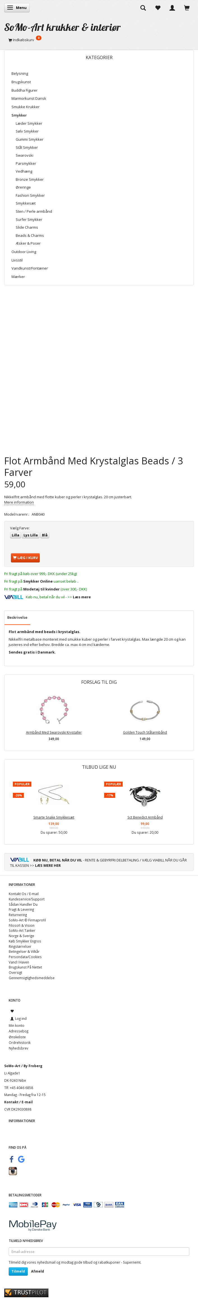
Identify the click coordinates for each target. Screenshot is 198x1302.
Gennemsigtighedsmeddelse (32, 978)
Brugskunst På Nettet (25, 967)
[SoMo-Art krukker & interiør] (62, 27)
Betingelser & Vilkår (24, 951)
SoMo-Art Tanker (22, 930)
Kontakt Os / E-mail (24, 893)
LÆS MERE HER (48, 865)
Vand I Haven (19, 962)
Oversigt (15, 972)
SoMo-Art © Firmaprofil (27, 920)
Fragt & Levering (21, 909)
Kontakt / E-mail (18, 1102)
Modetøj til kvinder (41, 589)
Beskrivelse (17, 617)
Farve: (20, 527)
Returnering (18, 914)
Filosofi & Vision (21, 925)
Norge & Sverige (21, 935)
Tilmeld (18, 1271)
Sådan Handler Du (23, 904)
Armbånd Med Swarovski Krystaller (54, 732)
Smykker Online (38, 581)
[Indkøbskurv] (99, 39)
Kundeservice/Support (27, 899)
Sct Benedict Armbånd (145, 817)
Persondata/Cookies (25, 957)
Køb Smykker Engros (25, 941)
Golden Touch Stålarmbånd (145, 732)
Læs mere (82, 596)
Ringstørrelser (20, 946)
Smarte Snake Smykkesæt (53, 817)
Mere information (19, 502)
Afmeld (37, 1271)
